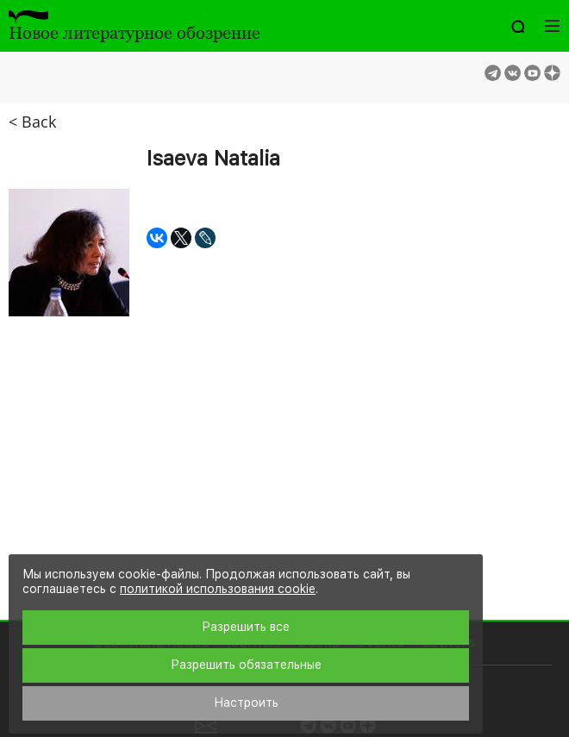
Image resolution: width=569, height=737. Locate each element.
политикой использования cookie (218, 589)
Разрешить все (246, 627)
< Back (32, 121)
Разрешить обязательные (246, 664)
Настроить (246, 702)
